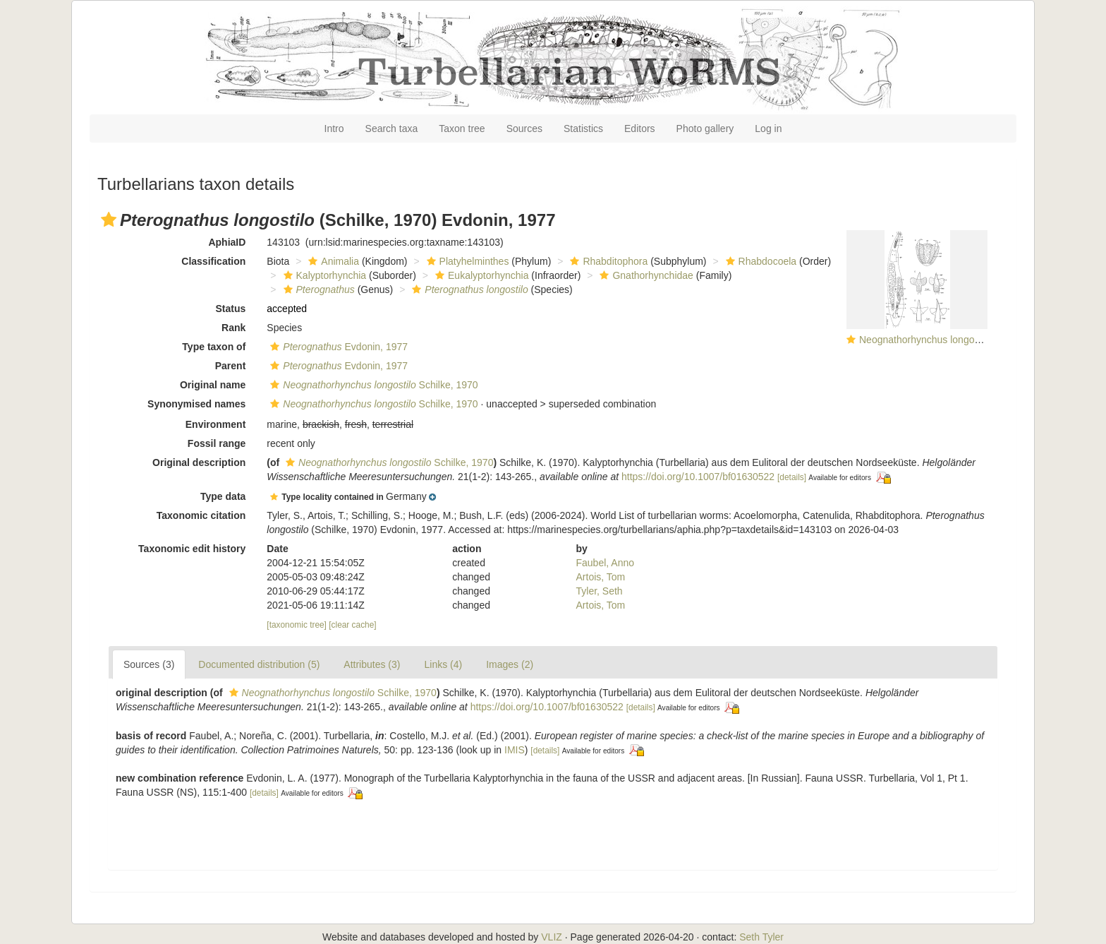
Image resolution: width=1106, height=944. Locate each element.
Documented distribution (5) (259, 664)
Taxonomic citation (201, 515)
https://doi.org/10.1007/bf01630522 (697, 476)
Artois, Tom (601, 576)
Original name (212, 384)
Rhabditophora (607, 261)
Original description (198, 462)
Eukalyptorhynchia (480, 275)
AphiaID (226, 242)
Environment (216, 424)
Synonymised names (196, 404)
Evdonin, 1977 (337, 346)
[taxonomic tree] (297, 625)
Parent (230, 365)
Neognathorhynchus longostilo (925, 339)
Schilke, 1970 (372, 384)
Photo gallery (705, 128)
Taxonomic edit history (191, 548)
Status (231, 308)
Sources (524, 128)
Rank (233, 327)
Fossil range (216, 443)
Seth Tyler (761, 937)
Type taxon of (213, 346)
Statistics (583, 128)
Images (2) (509, 664)
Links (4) (443, 664)
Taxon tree (462, 128)
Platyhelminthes (466, 261)
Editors (639, 128)
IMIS (514, 749)
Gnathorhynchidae (644, 275)
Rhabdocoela (759, 261)
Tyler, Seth (599, 591)
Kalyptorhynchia (323, 275)
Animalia (332, 261)
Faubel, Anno (605, 562)
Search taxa (391, 128)
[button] (108, 219)
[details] (791, 477)
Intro (334, 128)
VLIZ (551, 937)
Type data (222, 496)
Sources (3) (148, 664)
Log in (768, 128)
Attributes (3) (372, 664)
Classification (213, 261)
